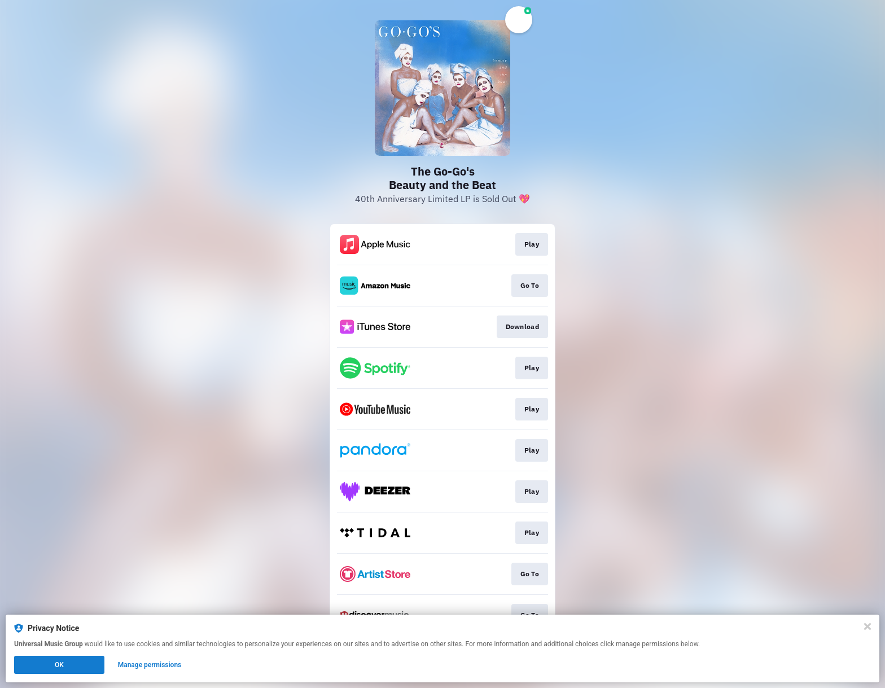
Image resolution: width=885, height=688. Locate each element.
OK (59, 665)
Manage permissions (150, 665)
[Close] (867, 626)
